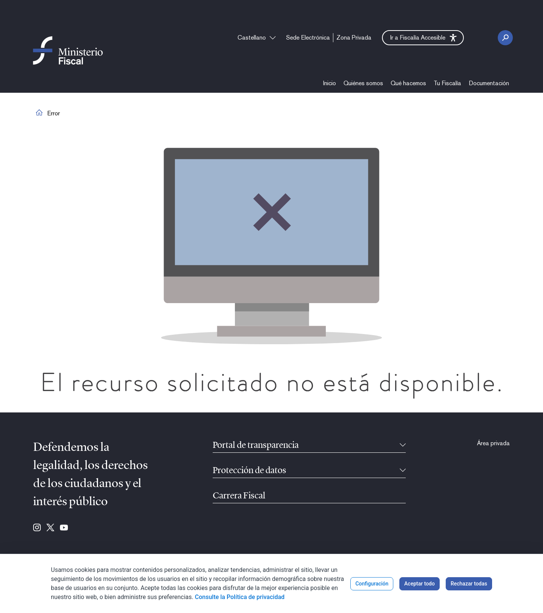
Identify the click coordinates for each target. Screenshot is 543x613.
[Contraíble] (403, 445)
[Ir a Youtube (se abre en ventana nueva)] (64, 528)
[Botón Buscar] (505, 37)
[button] (423, 37)
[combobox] (257, 37)
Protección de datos (249, 470)
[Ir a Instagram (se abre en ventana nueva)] (37, 528)
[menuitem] (308, 37)
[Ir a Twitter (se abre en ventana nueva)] (50, 528)
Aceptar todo (419, 584)
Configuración (371, 584)
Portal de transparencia (256, 445)
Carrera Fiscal (239, 496)
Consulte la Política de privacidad (240, 597)
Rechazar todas (469, 584)
